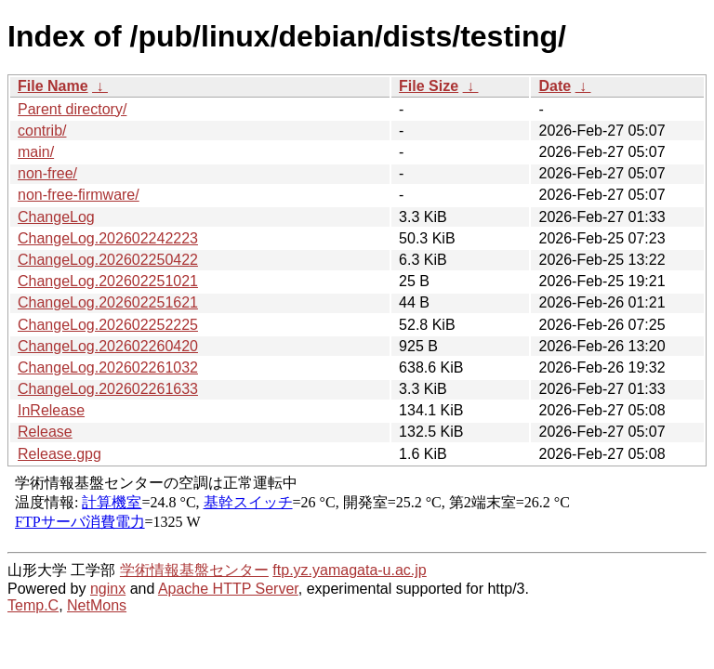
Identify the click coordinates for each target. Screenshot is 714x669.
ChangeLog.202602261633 (108, 389)
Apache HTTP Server (228, 589)
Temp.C (33, 605)
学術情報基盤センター (194, 570)
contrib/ (42, 130)
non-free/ (47, 173)
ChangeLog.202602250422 (108, 260)
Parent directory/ (72, 109)
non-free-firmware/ (78, 195)
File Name (53, 86)
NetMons (96, 605)
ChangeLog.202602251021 (108, 281)
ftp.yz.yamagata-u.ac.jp (349, 570)
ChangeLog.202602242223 (108, 238)
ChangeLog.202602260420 (108, 346)
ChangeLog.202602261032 (108, 367)
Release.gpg (59, 454)
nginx (108, 589)
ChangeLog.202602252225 (108, 325)
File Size (428, 86)
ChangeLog (56, 217)
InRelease (51, 410)
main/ (36, 152)
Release (45, 431)
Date (554, 86)
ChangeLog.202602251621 (108, 302)
